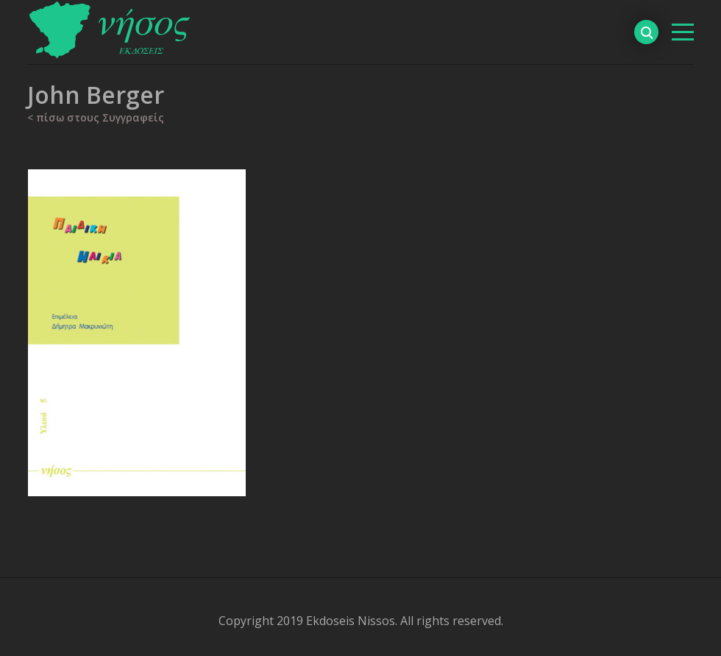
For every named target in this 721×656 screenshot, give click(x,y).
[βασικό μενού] (683, 32)
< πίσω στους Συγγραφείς (95, 117)
